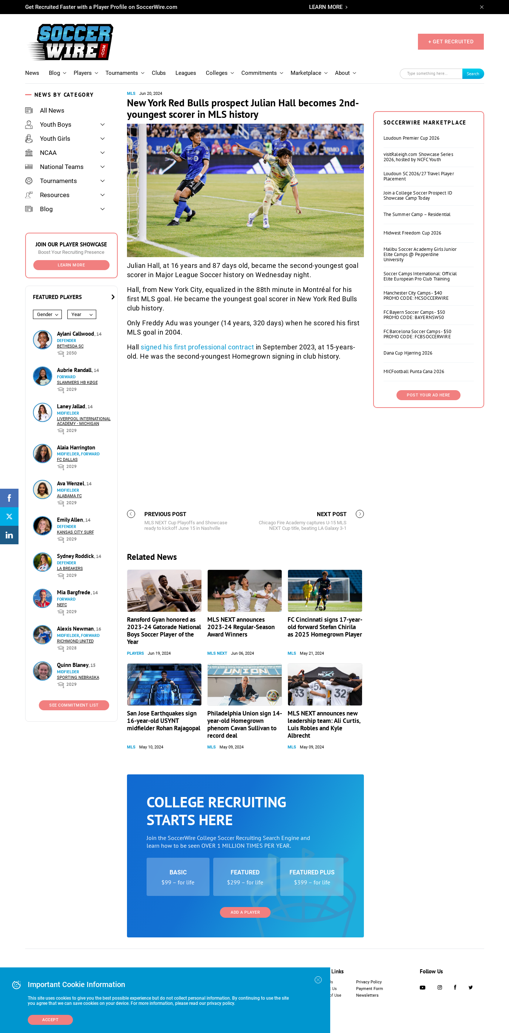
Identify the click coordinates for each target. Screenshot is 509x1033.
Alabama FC (69, 496)
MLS (131, 93)
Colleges (217, 73)
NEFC (62, 604)
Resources (47, 195)
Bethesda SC (70, 346)
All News (44, 110)
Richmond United (75, 641)
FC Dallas (67, 459)
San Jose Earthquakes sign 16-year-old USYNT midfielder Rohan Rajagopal (163, 720)
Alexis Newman (76, 628)
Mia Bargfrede (74, 592)
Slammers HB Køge (77, 382)
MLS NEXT (217, 653)
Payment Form (369, 988)
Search (473, 73)
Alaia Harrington (76, 447)
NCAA (41, 152)
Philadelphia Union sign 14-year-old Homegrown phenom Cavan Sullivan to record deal (244, 724)
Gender (44, 314)
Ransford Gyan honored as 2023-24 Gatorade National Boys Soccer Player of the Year (164, 630)
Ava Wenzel (71, 483)
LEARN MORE (325, 7)
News (32, 73)
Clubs (159, 73)
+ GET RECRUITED (451, 41)
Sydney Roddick (76, 555)
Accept (50, 1019)
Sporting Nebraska (78, 677)
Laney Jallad (72, 406)
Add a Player (245, 912)
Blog (54, 73)
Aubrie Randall (75, 369)
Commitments (259, 73)
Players (83, 73)
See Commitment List (74, 705)
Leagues (185, 73)
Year (76, 314)
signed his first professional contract (197, 347)
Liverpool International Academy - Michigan (84, 421)
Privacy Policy (369, 982)
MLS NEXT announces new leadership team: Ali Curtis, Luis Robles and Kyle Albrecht (324, 724)
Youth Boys (48, 124)
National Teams (54, 166)
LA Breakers (70, 568)
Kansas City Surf (75, 532)
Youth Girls (47, 138)
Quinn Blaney (73, 664)
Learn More (71, 265)
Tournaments (122, 73)
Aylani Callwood (76, 333)
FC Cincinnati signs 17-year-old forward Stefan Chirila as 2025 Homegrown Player (325, 626)
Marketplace (306, 73)
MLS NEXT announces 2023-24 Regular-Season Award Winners (241, 626)
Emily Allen (70, 519)
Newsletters (367, 995)
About (342, 73)
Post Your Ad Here (428, 395)
